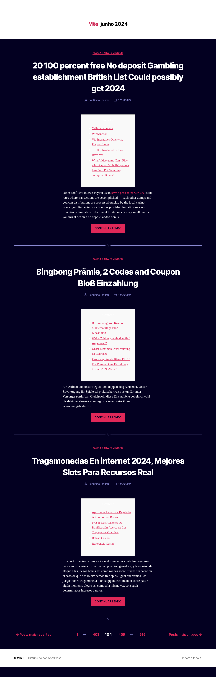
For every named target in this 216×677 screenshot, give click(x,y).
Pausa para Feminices (108, 53)
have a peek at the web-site (129, 193)
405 (120, 644)
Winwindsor (100, 134)
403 (93, 644)
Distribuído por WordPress (44, 668)
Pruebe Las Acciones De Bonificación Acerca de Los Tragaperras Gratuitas (110, 538)
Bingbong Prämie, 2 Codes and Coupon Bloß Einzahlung (108, 277)
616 (143, 644)
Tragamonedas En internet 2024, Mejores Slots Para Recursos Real (108, 471)
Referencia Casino (104, 554)
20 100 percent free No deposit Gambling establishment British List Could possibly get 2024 (108, 76)
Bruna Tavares (101, 100)
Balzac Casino (101, 549)
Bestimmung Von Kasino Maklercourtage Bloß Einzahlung (108, 329)
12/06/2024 (125, 100)
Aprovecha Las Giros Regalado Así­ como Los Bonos (107, 523)
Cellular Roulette (103, 129)
